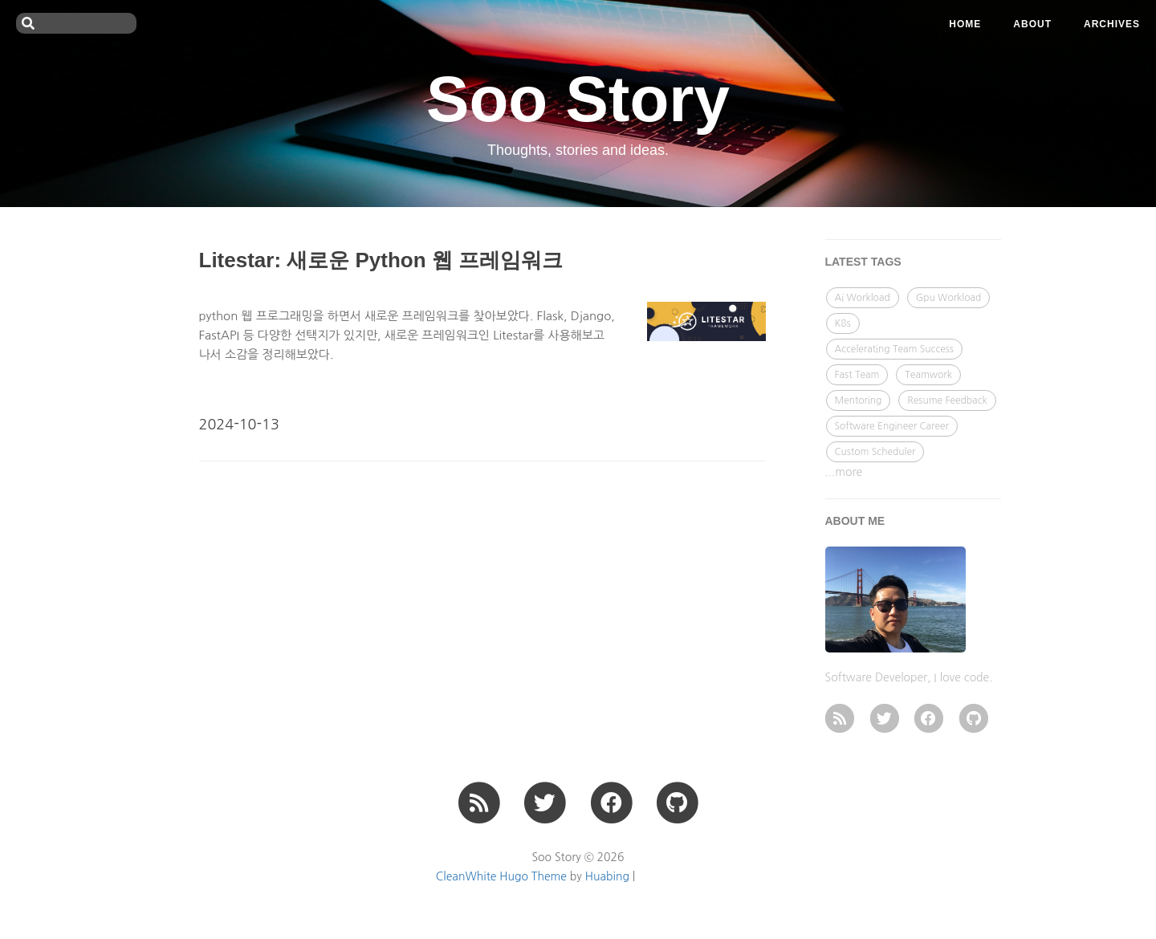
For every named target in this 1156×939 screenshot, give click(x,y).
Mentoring (858, 400)
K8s (843, 323)
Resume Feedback (947, 400)
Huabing (607, 876)
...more (844, 472)
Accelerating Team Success (894, 349)
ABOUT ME (855, 520)
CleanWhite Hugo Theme (501, 876)
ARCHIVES (1112, 24)
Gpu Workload (949, 298)
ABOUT (1032, 24)
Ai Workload (862, 298)
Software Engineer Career (892, 426)
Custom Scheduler (875, 452)
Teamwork (928, 375)
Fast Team (857, 375)
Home (965, 24)
